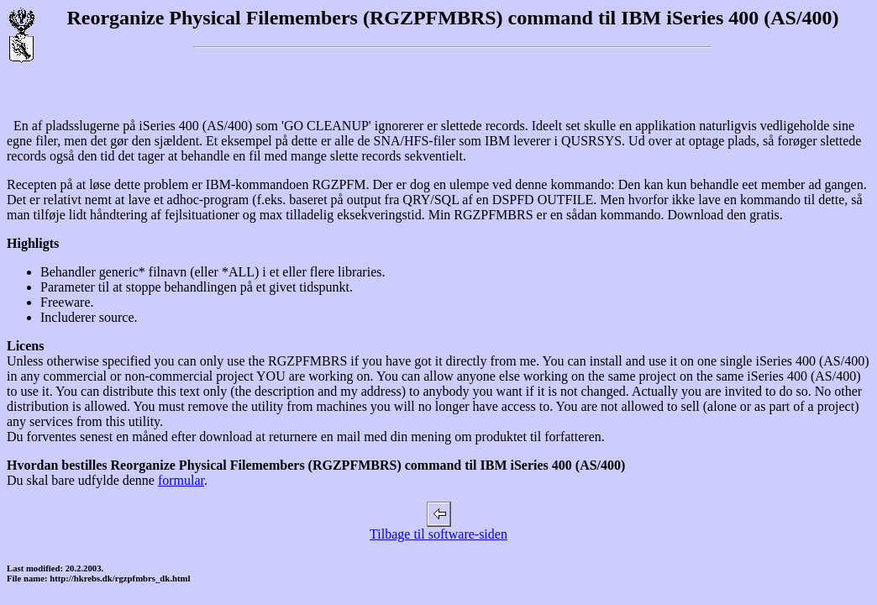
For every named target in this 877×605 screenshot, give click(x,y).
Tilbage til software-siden (438, 528)
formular (181, 480)
